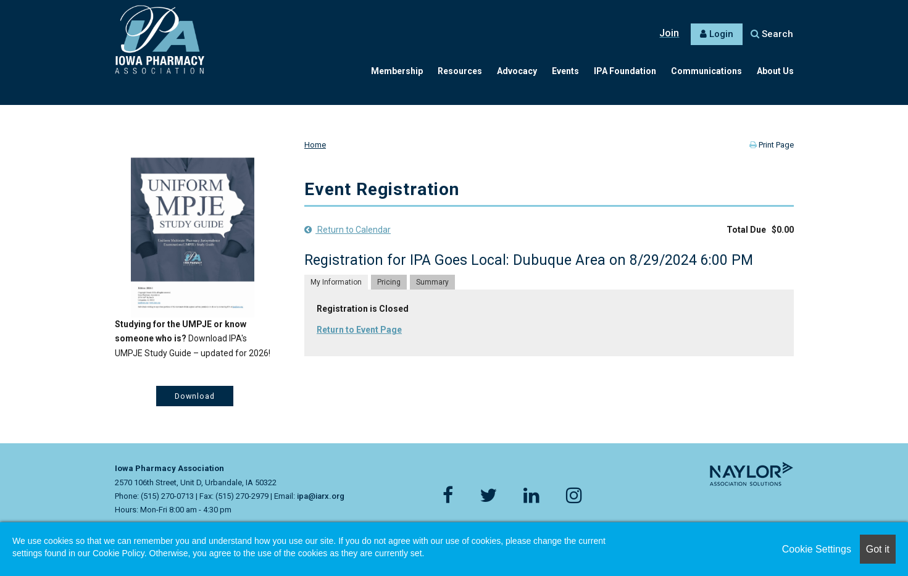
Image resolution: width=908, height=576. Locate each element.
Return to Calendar (347, 230)
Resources (460, 71)
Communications (706, 71)
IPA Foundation (625, 71)
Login (721, 34)
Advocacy (517, 71)
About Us (775, 71)
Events (565, 71)
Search (772, 34)
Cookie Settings (816, 549)
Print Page (771, 144)
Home (315, 144)
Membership (397, 71)
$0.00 (783, 230)
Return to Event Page (359, 330)
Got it (877, 549)
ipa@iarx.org (320, 496)
